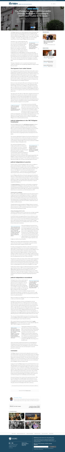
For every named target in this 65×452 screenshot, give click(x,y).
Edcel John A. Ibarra (33, 24)
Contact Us (24, 445)
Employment (24, 444)
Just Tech (36, 0)
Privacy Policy (24, 442)
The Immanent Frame (49, 0)
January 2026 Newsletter (48, 65)
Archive (51, 433)
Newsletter (21, 433)
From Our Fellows (37, 433)
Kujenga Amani (40, 0)
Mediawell (44, 0)
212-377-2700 (11, 447)
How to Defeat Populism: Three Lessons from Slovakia (49, 42)
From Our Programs (30, 433)
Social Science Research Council (30, 0)
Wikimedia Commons (28, 390)
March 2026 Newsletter (49, 57)
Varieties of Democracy (16, 184)
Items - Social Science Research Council (50, 44)
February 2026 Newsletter (48, 61)
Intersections (54, 0)
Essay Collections (45, 433)
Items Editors (45, 58)
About (14, 433)
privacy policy (41, 449)
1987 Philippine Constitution (28, 124)
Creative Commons (25, 443)
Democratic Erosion (25, 18)
